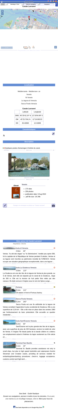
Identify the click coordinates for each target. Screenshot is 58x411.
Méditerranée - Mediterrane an (29, 91)
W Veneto (29, 97)
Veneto (29, 94)
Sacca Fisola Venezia (29, 104)
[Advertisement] (29, 66)
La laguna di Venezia (29, 100)
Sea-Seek (29, 1)
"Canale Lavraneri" (29, 205)
